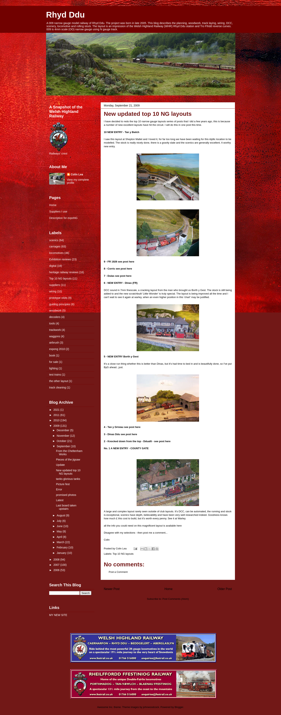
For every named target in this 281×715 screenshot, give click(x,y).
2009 (56, 425)
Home (169, 589)
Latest (59, 500)
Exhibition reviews (60, 259)
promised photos (66, 494)
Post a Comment (118, 571)
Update (60, 464)
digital (52, 265)
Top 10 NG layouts (123, 553)
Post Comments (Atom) (175, 598)
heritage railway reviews (63, 272)
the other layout (58, 381)
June (60, 526)
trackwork (55, 329)
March (61, 542)
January (62, 552)
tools (52, 323)
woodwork (55, 310)
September (64, 446)
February (62, 547)
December (63, 430)
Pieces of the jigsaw (68, 459)
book (52, 355)
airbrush (54, 342)
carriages (54, 246)
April (60, 536)
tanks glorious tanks (68, 478)
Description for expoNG (63, 218)
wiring (52, 291)
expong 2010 (57, 349)
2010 (56, 420)
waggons (54, 336)
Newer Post (112, 589)
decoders (54, 317)
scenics (53, 240)
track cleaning (57, 387)
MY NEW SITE (58, 615)
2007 (56, 564)
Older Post (224, 589)
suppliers (54, 285)
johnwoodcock (151, 707)
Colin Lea (77, 174)
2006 (56, 570)
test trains (55, 374)
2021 (56, 409)
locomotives (56, 252)
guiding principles (59, 304)
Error (59, 489)
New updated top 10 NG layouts (148, 114)
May (59, 531)
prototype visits (58, 297)
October (62, 441)
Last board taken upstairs (66, 507)
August (61, 515)
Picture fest (63, 484)
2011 (56, 415)
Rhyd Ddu (65, 14)
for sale (53, 361)
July (59, 520)
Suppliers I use (58, 211)
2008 (56, 559)
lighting (53, 368)
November (63, 435)
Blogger (179, 707)
